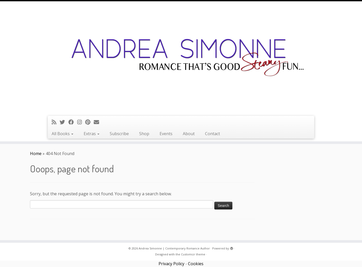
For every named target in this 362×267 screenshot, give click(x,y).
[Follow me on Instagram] (81, 122)
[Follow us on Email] (98, 122)
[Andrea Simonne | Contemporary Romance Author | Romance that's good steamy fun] (181, 58)
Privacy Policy (171, 263)
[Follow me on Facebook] (72, 122)
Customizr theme (193, 254)
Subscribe (119, 133)
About (189, 133)
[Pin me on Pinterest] (89, 122)
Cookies (195, 263)
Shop (144, 133)
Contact (212, 133)
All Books (62, 133)
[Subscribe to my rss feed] (56, 122)
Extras (91, 133)
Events (166, 133)
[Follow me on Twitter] (64, 122)
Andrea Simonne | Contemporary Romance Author (174, 248)
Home (36, 153)
